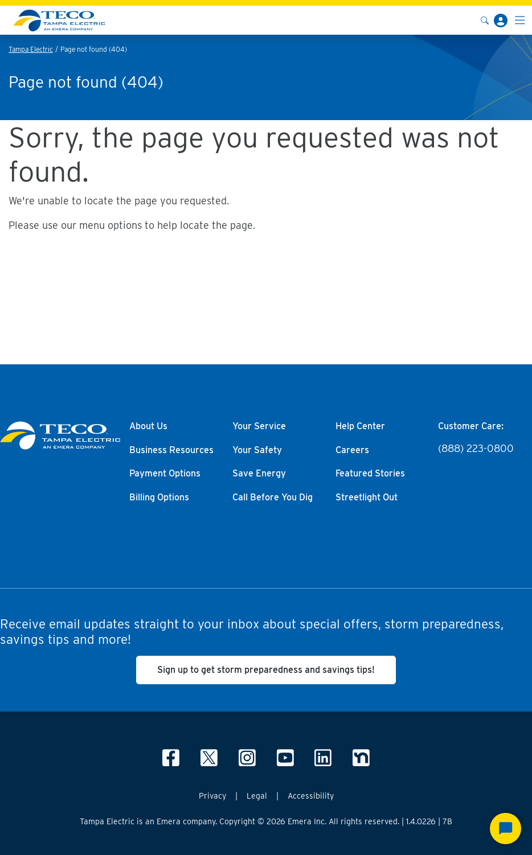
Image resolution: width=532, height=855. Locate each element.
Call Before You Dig (272, 497)
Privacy (212, 795)
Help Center (360, 426)
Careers (352, 450)
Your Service (259, 426)
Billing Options (159, 497)
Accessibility (311, 795)
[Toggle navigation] (520, 20)
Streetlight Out (366, 497)
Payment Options (164, 473)
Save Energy (259, 473)
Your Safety (257, 450)
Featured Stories (370, 473)
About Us (148, 426)
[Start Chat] (505, 828)
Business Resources (171, 450)
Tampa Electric (31, 49)
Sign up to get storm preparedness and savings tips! (266, 669)
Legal (257, 795)
